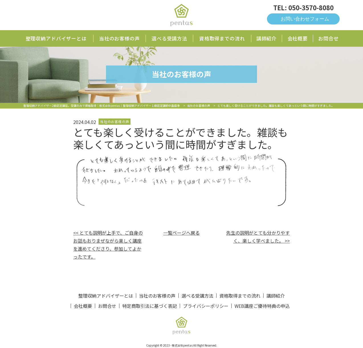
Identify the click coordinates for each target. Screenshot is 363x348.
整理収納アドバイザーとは (56, 38)
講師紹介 (266, 38)
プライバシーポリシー (206, 306)
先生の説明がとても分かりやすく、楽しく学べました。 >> (258, 236)
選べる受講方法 (169, 38)
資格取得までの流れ (222, 38)
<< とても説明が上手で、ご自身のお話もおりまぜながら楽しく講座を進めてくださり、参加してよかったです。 (108, 244)
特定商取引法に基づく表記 (149, 306)
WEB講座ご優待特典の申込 (262, 306)
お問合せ (328, 38)
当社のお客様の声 (119, 38)
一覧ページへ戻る (181, 232)
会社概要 (297, 38)
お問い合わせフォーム (305, 19)
